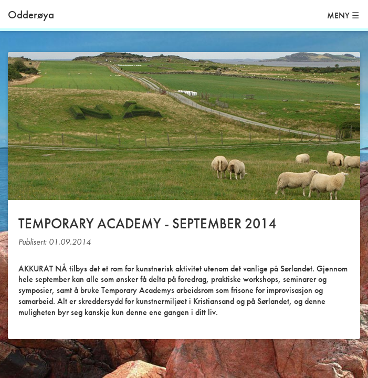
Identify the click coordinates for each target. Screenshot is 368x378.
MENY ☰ (343, 15)
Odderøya (31, 14)
